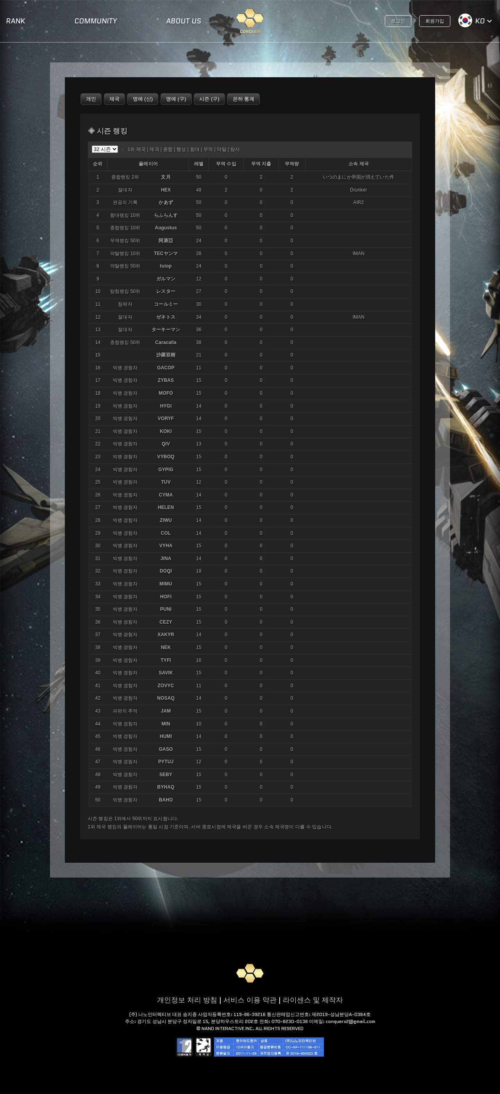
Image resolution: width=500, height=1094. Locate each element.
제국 (154, 149)
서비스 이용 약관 (250, 1000)
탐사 (235, 149)
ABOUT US (183, 21)
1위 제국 (137, 149)
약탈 (221, 149)
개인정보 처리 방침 (187, 1000)
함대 (195, 149)
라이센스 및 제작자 (313, 1000)
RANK (15, 21)
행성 (181, 149)
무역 (208, 149)
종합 (168, 149)
